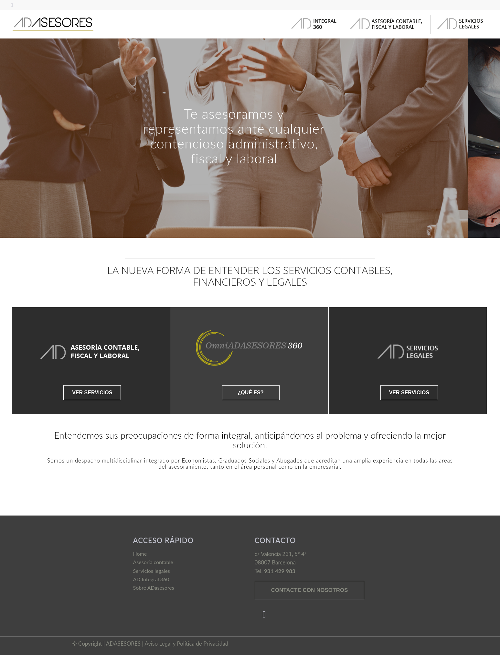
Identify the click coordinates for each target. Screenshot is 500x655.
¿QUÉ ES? (250, 392)
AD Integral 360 (151, 579)
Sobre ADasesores (153, 587)
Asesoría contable (153, 562)
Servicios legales (151, 571)
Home (140, 554)
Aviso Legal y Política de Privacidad (186, 643)
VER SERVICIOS (92, 392)
